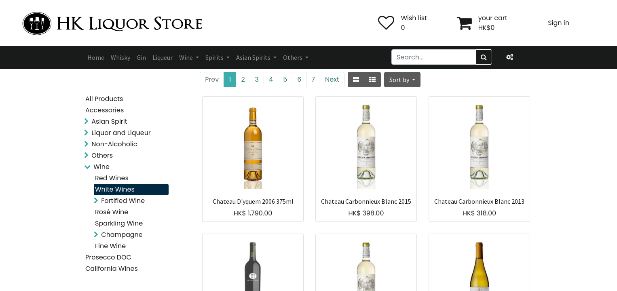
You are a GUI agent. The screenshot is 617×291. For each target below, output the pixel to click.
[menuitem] (96, 57)
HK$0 (486, 27)
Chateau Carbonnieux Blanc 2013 (479, 201)
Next (332, 79)
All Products (104, 98)
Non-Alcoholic (114, 144)
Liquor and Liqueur (121, 132)
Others (102, 155)
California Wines (111, 268)
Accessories (104, 110)
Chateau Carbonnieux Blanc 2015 (366, 201)
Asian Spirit (109, 121)
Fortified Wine (123, 200)
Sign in (558, 22)
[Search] (483, 57)
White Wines (115, 189)
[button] (402, 79)
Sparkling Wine (119, 223)
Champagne (122, 234)
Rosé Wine (111, 212)
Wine (101, 166)
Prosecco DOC (108, 257)
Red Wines (112, 178)
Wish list (414, 18)
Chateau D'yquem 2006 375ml (253, 201)
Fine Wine (110, 246)
